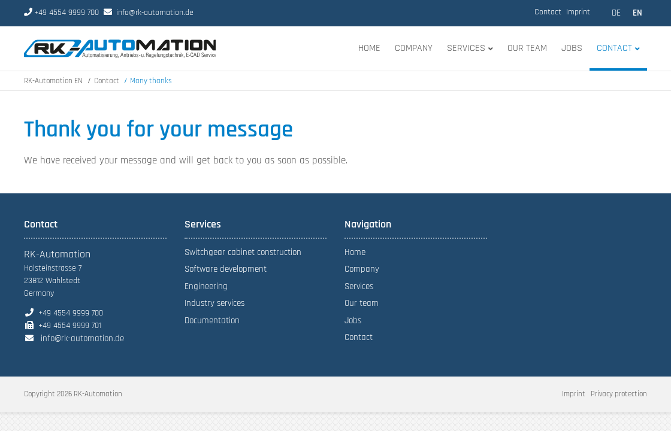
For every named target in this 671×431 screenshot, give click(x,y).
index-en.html (120, 48)
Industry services (214, 303)
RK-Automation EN (53, 81)
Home (354, 252)
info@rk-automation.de (155, 12)
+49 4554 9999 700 (61, 12)
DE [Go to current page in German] (616, 13)
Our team (361, 303)
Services (358, 286)
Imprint (578, 12)
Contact (547, 12)
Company (361, 269)
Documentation (212, 320)
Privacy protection (619, 394)
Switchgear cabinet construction (243, 252)
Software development (226, 269)
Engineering (206, 286)
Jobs (352, 320)
